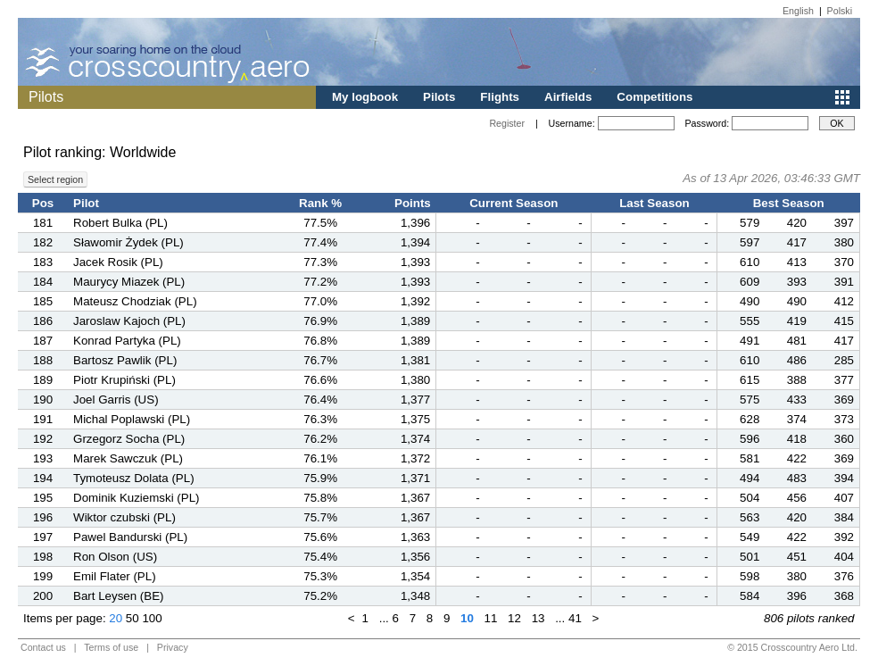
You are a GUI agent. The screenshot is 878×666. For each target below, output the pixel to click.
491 (749, 340)
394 (844, 478)
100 (152, 618)
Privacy (172, 647)
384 (844, 517)
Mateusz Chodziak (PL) (135, 301)
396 (797, 596)
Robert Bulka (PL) (120, 222)
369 (844, 399)
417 (797, 242)
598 (749, 576)
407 (844, 497)
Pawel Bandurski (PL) (130, 537)
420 (797, 222)
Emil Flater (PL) (114, 576)
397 (844, 222)
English (798, 10)
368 (844, 596)
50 (132, 618)
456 (797, 497)
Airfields (568, 97)
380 (844, 242)
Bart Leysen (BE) (118, 596)
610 (749, 262)
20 (115, 618)
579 (749, 222)
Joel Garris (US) (116, 399)
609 (749, 281)
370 (844, 262)
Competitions (654, 97)
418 (797, 438)
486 (797, 360)
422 (797, 458)
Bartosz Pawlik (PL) (125, 360)
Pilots (439, 97)
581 (749, 458)
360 (844, 438)
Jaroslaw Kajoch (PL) (129, 321)
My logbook (365, 97)
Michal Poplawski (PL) (131, 419)
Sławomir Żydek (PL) (128, 242)
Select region (55, 179)
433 (797, 399)
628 (749, 419)
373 (844, 419)
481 (797, 340)
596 (749, 438)
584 (749, 596)
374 (797, 419)
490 (749, 301)
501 (749, 556)
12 (514, 618)
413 (797, 262)
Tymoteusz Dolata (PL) (134, 478)
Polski (839, 10)
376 (844, 576)
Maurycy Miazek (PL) (129, 281)
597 (749, 242)
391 (844, 281)
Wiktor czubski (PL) (124, 517)
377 (844, 380)
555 (749, 321)
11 (491, 618)
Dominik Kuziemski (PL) (136, 497)
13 (538, 618)
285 (844, 360)
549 (749, 537)
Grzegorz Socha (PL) (129, 438)
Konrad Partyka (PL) (127, 340)
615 (749, 380)
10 (467, 618)
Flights (499, 97)
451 (797, 556)
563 (749, 517)
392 (844, 537)
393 (797, 281)
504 (749, 497)
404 (844, 556)
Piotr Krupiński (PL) (124, 380)
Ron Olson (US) (115, 556)
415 (844, 321)
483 (797, 478)
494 (749, 478)
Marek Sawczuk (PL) (128, 458)
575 (749, 399)
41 (575, 618)
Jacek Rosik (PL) (118, 262)
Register (507, 123)
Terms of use (111, 647)
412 (844, 301)
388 (797, 380)
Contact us (43, 647)
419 (797, 321)
